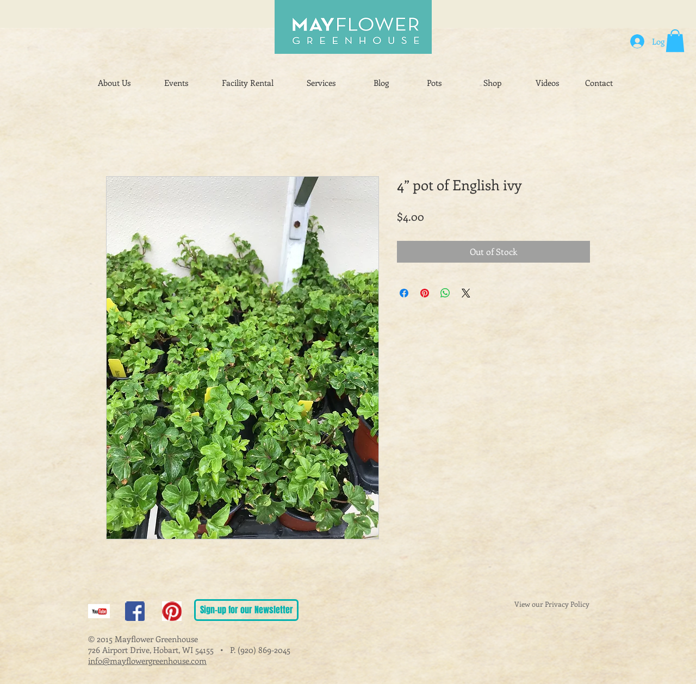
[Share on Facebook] (404, 293)
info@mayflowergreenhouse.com (147, 660)
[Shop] (492, 83)
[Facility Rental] (248, 83)
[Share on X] (466, 293)
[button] (675, 40)
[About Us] (114, 83)
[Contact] (599, 83)
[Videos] (547, 83)
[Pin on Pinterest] (424, 293)
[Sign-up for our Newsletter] (246, 610)
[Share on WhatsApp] (445, 293)
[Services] (321, 83)
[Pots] (434, 83)
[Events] (175, 83)
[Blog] (380, 83)
